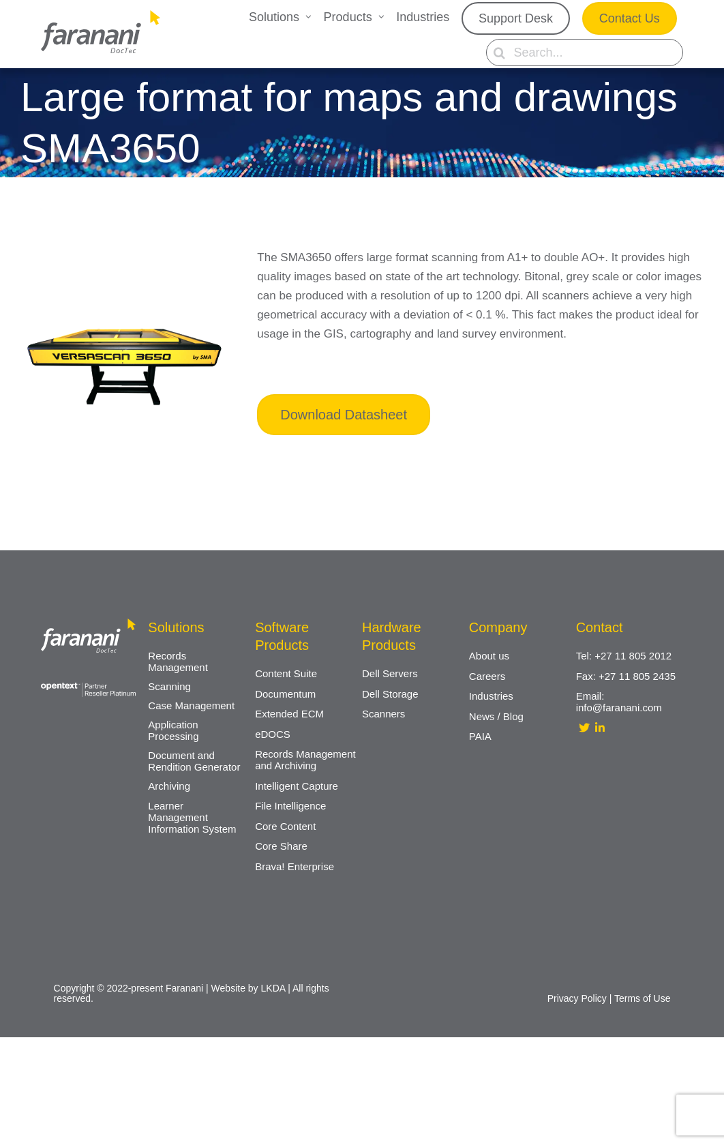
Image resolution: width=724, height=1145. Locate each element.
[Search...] (584, 52)
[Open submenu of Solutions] (308, 18)
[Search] (499, 52)
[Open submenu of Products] (381, 18)
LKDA (273, 988)
